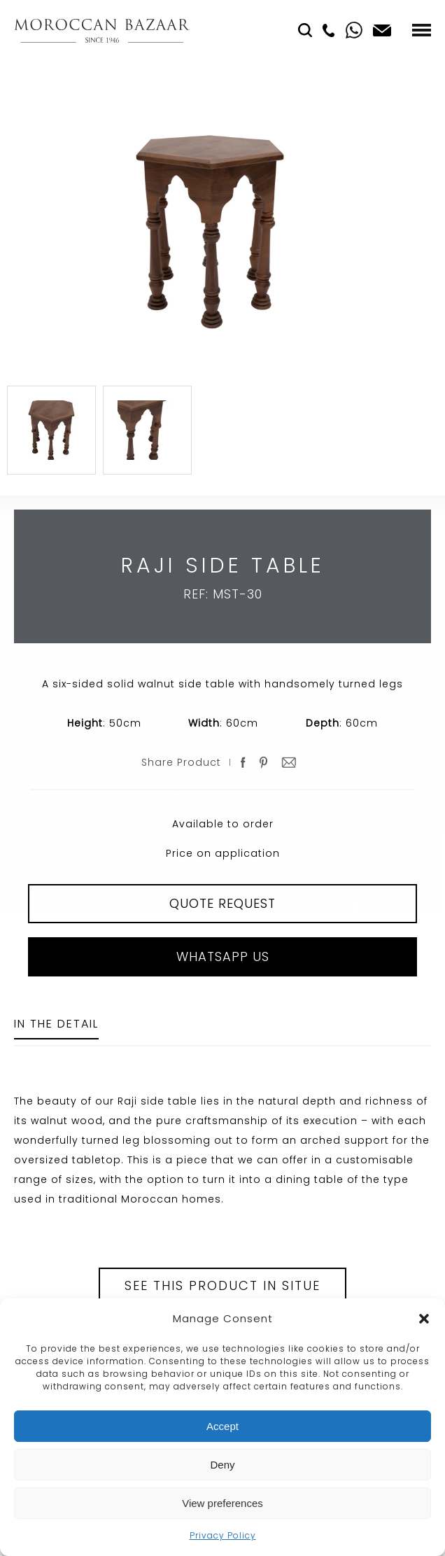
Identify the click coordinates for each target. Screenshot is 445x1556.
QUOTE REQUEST (222, 903)
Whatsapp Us (222, 956)
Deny (222, 1465)
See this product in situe (222, 1285)
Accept (222, 1426)
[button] (424, 1319)
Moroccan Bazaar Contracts (102, 30)
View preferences (222, 1503)
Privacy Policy (223, 1535)
